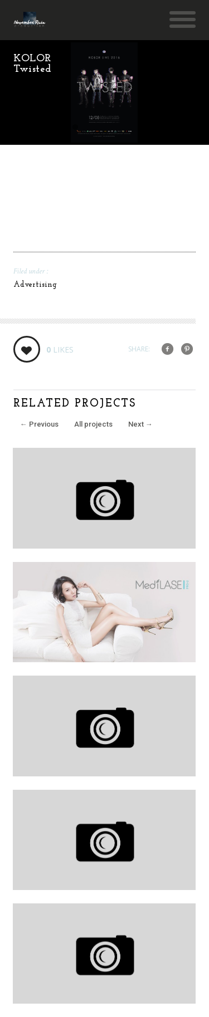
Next (140, 424)
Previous (39, 424)
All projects (93, 424)
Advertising (35, 285)
